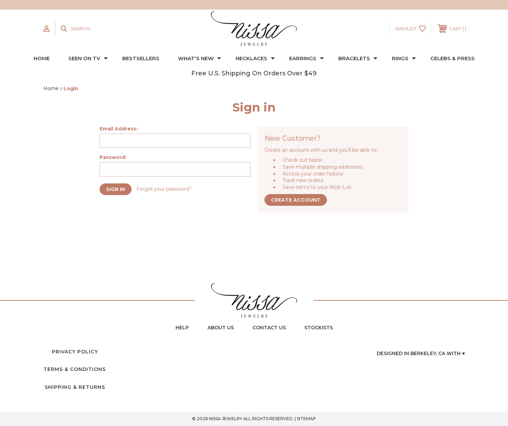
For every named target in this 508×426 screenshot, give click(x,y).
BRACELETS (357, 58)
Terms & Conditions (75, 369)
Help (182, 327)
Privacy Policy (75, 352)
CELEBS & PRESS (452, 58)
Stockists (318, 327)
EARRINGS (306, 58)
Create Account (296, 200)
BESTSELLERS (140, 58)
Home (42, 58)
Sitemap (306, 418)
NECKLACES (255, 58)
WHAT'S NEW (199, 58)
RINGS (404, 58)
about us (220, 327)
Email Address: (119, 128)
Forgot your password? (165, 189)
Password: (113, 157)
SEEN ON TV (88, 58)
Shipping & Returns (75, 387)
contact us (269, 327)
